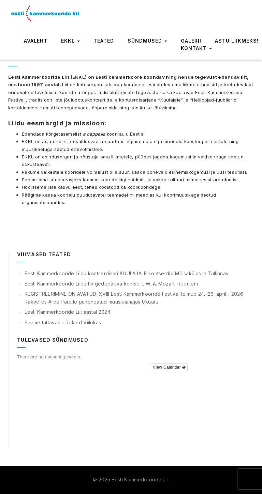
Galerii (191, 41)
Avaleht (35, 41)
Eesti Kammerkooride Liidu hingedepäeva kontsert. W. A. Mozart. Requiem (111, 284)
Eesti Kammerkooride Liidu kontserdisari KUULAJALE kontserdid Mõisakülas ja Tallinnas (126, 273)
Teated (103, 41)
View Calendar (169, 367)
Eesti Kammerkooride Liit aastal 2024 (68, 312)
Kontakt (196, 48)
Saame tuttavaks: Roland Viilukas (63, 322)
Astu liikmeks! (237, 41)
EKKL (70, 41)
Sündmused (147, 41)
